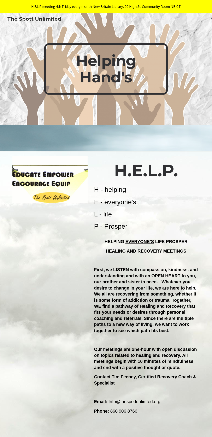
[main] (105, 69)
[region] (106, 6)
